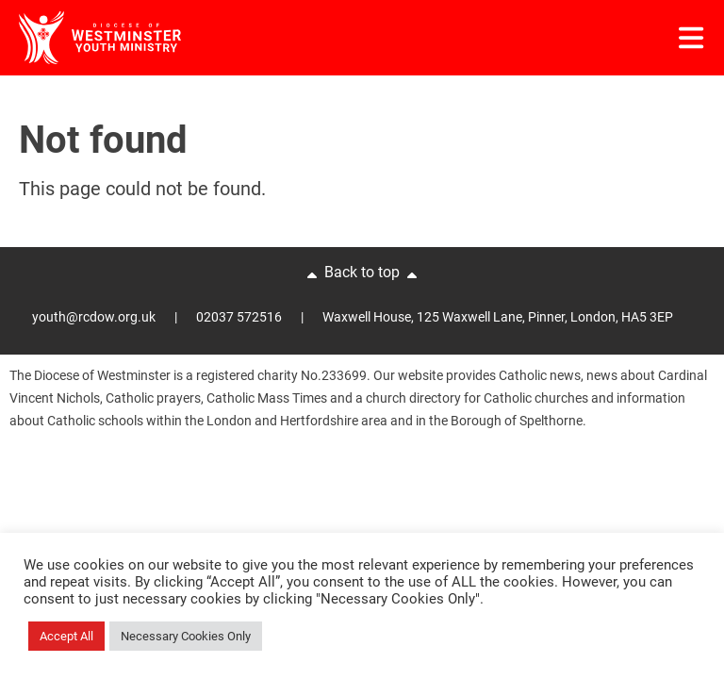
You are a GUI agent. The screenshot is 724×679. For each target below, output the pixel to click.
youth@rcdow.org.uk (94, 316)
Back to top (362, 273)
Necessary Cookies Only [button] (186, 636)
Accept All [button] (66, 636)
